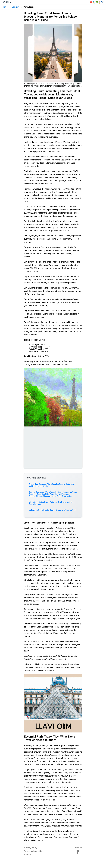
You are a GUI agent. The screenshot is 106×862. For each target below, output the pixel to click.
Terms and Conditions (34, 851)
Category (15, 7)
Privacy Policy (30, 848)
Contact (27, 855)
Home (5, 7)
